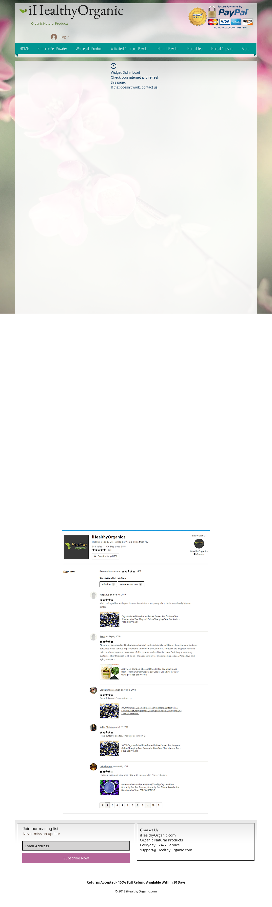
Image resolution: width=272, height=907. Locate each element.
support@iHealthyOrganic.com (166, 849)
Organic (37, 23)
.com (153, 891)
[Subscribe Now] (76, 858)
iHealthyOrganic (76, 9)
